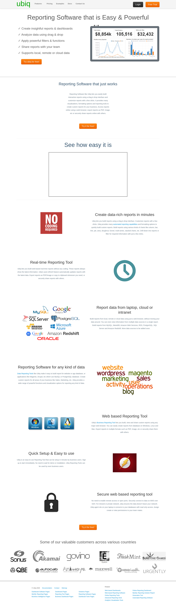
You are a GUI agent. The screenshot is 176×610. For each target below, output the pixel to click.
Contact (56, 588)
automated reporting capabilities (125, 224)
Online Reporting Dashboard (142, 590)
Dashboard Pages (61, 592)
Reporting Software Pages (87, 594)
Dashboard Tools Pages (86, 596)
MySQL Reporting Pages (40, 594)
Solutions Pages (84, 592)
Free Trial (152, 4)
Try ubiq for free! (31, 62)
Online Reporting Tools (112, 595)
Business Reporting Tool (106, 423)
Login (138, 4)
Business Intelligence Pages (41, 596)
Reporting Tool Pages (62, 594)
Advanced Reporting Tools (113, 598)
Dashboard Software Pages (41, 592)
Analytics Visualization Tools (114, 600)
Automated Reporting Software (143, 598)
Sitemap (64, 588)
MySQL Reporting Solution (141, 593)
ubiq (23, 3)
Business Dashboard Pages (64, 596)
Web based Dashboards (113, 590)
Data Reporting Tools (25, 374)
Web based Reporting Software (115, 593)
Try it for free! (88, 126)
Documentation (47, 588)
